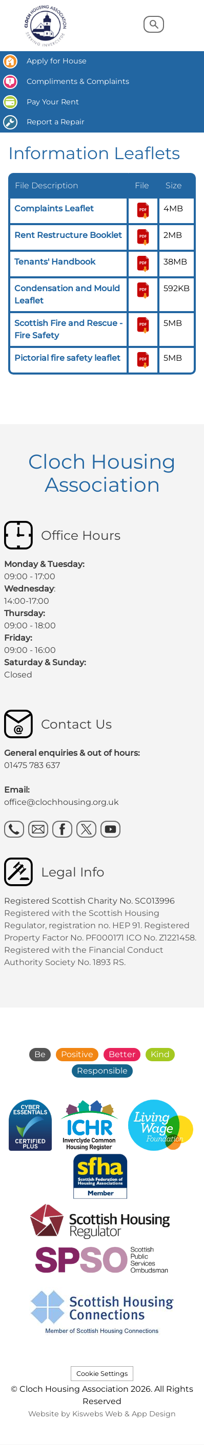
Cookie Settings (102, 1373)
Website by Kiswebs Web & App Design (102, 1413)
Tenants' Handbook (54, 262)
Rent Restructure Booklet (68, 235)
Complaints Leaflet (54, 208)
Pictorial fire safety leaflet (67, 358)
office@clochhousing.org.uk (61, 802)
